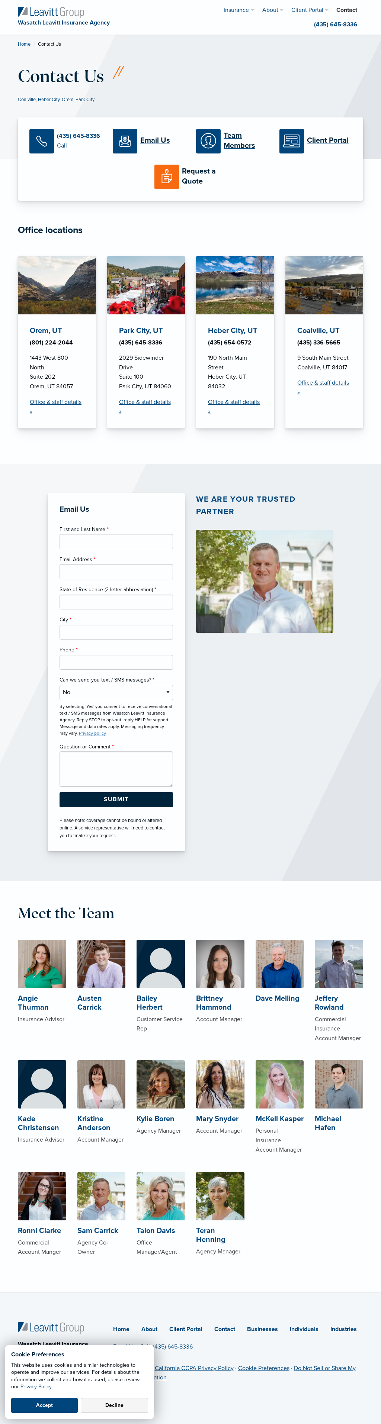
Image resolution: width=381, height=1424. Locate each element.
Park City (85, 100)
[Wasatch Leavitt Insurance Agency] (51, 12)
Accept (44, 1405)
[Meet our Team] (232, 141)
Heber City (49, 100)
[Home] (51, 1327)
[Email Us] (149, 141)
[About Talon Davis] (161, 1226)
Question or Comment (87, 747)
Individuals (304, 1329)
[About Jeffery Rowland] (339, 1003)
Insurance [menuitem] (236, 10)
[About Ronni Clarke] (42, 1226)
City (65, 619)
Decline (114, 1405)
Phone (69, 650)
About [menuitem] (270, 10)
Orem (67, 100)
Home (24, 44)
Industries (343, 1329)
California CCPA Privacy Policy (194, 1368)
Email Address (78, 559)
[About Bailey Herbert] (161, 998)
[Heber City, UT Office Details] (235, 342)
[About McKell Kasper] (280, 1119)
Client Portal (185, 1329)
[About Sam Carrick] (101, 1226)
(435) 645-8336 (173, 1346)
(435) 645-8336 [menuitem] (335, 24)
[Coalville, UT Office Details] (324, 342)
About (149, 1329)
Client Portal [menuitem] (307, 10)
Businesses (262, 1329)
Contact (224, 1329)
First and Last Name (84, 529)
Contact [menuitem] (346, 10)
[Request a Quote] (190, 177)
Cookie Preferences (263, 1368)
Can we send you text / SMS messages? (107, 680)
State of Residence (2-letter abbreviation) (108, 589)
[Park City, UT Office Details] (146, 342)
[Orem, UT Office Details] (57, 342)
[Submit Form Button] (116, 799)
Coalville (27, 100)
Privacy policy (92, 733)
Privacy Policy (35, 1386)
